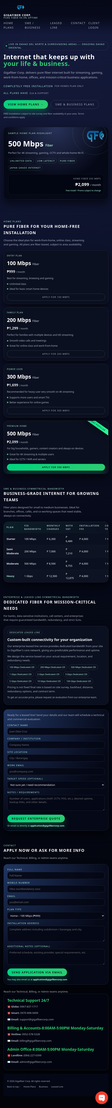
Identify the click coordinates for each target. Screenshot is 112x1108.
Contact (78, 23)
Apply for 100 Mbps (56, 297)
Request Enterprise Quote (36, 818)
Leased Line (56, 25)
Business (43, 1086)
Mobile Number (18, 882)
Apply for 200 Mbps (56, 353)
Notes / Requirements (23, 792)
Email (11, 896)
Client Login (94, 25)
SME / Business (32, 25)
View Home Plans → (26, 104)
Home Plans (9, 25)
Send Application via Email (37, 972)
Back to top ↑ (13, 1086)
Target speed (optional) (25, 778)
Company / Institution (24, 738)
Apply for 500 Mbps (56, 467)
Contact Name (17, 725)
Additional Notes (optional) (28, 946)
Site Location (17, 752)
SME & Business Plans (74, 104)
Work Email (15, 765)
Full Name (14, 869)
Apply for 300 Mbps (56, 410)
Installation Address (23, 923)
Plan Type (14, 909)
